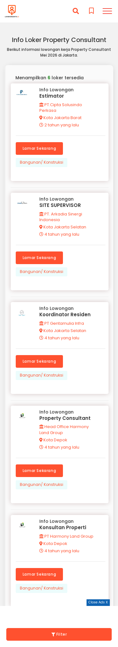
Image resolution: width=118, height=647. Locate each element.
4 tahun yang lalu (59, 234)
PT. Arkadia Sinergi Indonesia (60, 217)
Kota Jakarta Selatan (62, 227)
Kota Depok (53, 440)
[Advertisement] (59, 614)
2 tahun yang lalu (59, 125)
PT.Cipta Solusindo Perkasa (60, 107)
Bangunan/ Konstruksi (41, 162)
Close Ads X (98, 602)
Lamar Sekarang (39, 148)
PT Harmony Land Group (66, 536)
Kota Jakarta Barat (60, 118)
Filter (59, 634)
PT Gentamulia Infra (61, 323)
